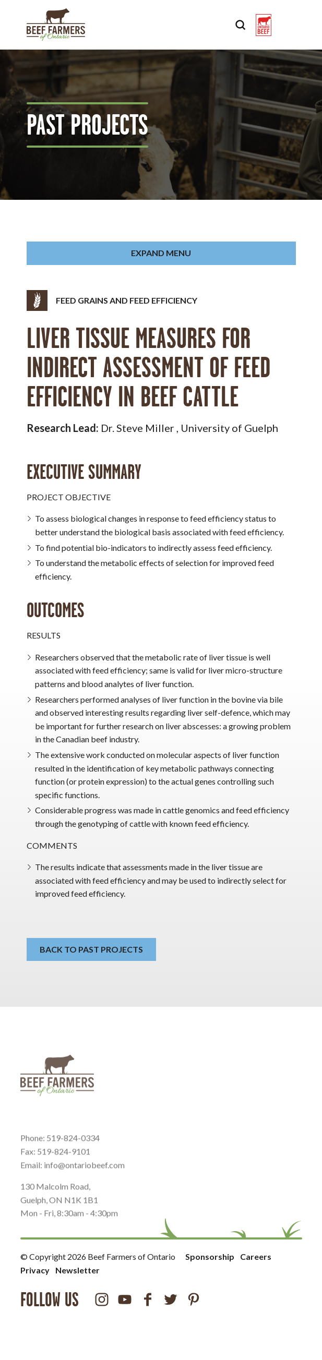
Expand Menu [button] (161, 253)
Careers (255, 1256)
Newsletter (77, 1270)
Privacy (35, 1270)
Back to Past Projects (91, 949)
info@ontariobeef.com (84, 1177)
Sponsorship (209, 1256)
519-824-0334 (73, 1150)
